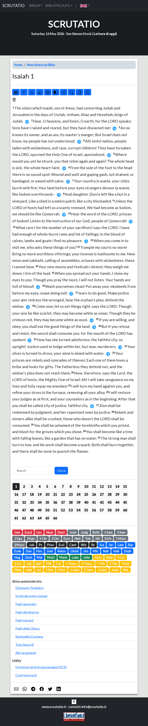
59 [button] (117, 510)
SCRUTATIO (13, 5)
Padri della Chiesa (27, 628)
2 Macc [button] (19, 545)
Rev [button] (126, 570)
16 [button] (16, 494)
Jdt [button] (97, 538)
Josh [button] (73, 532)
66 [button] (55, 518)
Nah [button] (106, 551)
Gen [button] (17, 532)
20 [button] (47, 494)
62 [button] (24, 518)
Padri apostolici (25, 604)
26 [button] (94, 494)
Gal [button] (28, 564)
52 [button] (63, 510)
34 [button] (40, 502)
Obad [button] (74, 551)
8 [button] (71, 486)
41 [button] (94, 502)
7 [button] (63, 486)
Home (18, 65)
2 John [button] (88, 570)
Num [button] (49, 532)
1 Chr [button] (43, 538)
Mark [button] (63, 557)
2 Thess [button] (87, 564)
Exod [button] (28, 532)
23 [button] (71, 494)
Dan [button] (29, 551)
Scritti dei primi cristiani (31, 596)
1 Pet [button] (49, 570)
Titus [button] (125, 564)
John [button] (86, 557)
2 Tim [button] (113, 564)
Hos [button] (39, 551)
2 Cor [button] (18, 564)
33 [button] (32, 502)
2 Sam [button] (121, 532)
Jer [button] (111, 545)
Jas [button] (38, 570)
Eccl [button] (61, 545)
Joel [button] (50, 551)
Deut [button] (61, 532)
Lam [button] (120, 545)
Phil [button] (48, 564)
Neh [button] (78, 538)
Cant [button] (72, 545)
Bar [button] (130, 545)
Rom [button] (109, 557)
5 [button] (47, 486)
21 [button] (55, 494)
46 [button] (16, 510)
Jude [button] (115, 570)
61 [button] (16, 518)
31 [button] (16, 502)
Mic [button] (95, 551)
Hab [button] (116, 551)
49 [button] (40, 510)
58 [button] (109, 510)
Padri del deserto (27, 612)
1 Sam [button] (108, 532)
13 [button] (109, 486)
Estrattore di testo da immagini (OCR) (41, 667)
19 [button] (40, 494)
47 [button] (24, 510)
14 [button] (117, 486)
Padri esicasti (24, 620)
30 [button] (125, 494)
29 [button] (117, 494)
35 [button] (47, 502)
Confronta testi (26, 675)
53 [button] (71, 510)
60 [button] (125, 510)
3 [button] (32, 486)
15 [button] (125, 486)
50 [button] (47, 510)
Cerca (61, 470)
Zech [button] (28, 557)
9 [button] (78, 486)
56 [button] (94, 510)
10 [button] (86, 486)
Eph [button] (38, 564)
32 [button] (24, 502)
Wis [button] (84, 545)
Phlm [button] (17, 570)
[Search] (34, 470)
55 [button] (86, 510)
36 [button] (55, 502)
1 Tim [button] (101, 564)
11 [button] (94, 486)
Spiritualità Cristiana (29, 636)
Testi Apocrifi (24, 645)
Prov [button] (50, 545)
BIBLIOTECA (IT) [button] (58, 5)
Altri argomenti (25, 653)
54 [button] (78, 510)
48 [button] (32, 510)
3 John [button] (102, 570)
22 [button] (63, 494)
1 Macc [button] (121, 538)
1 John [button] (74, 570)
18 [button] (32, 494)
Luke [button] (75, 557)
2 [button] (24, 486)
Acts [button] (98, 557)
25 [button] (86, 494)
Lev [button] (39, 532)
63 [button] (32, 518)
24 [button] (78, 494)
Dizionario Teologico (29, 588)
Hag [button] (17, 557)
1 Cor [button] (121, 557)
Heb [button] (29, 570)
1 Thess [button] (71, 564)
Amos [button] (61, 551)
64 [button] (40, 518)
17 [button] (24, 494)
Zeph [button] (127, 551)
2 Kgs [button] (31, 538)
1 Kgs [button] (18, 538)
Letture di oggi (105, 34)
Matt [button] (51, 557)
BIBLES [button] (34, 5)
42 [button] (102, 502)
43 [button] (109, 502)
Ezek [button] (17, 551)
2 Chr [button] (55, 538)
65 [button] (47, 518)
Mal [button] (39, 557)
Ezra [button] (67, 538)
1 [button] (16, 486)
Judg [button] (84, 532)
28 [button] (109, 494)
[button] (84, 6)
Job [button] (31, 545)
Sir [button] (93, 545)
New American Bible (41, 65)
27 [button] (102, 494)
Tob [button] (88, 538)
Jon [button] (85, 551)
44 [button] (117, 502)
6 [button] (55, 486)
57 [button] (102, 510)
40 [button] (86, 502)
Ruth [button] (96, 532)
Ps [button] (40, 545)
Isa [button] (102, 545)
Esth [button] (108, 538)
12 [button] (102, 486)
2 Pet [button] (61, 570)
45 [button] (125, 502)
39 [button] (78, 502)
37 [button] (63, 502)
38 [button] (71, 502)
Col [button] (58, 564)
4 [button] (39, 486)
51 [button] (55, 510)
